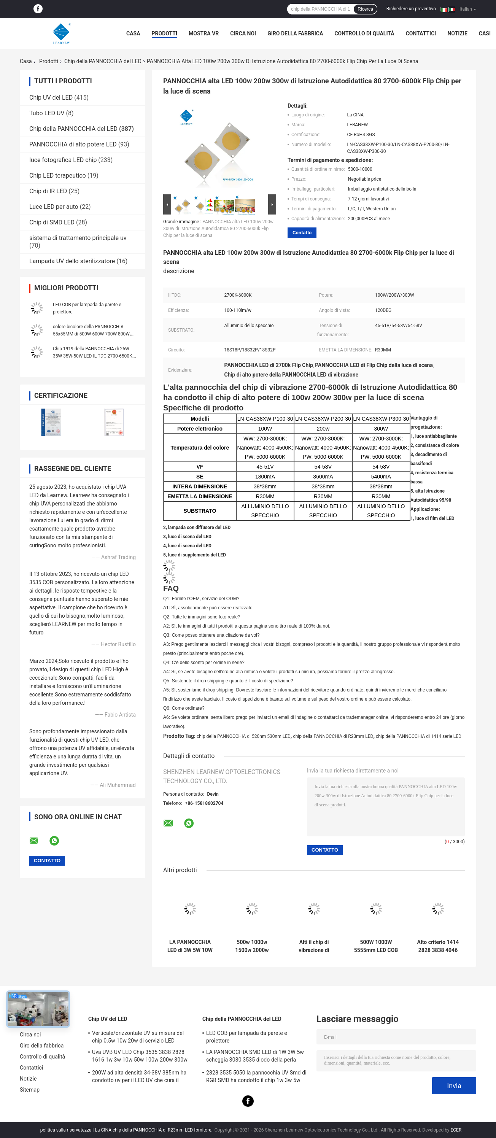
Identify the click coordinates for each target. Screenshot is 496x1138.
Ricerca (365, 9)
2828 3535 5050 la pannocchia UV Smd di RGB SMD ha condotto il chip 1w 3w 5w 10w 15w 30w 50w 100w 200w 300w (256, 1078)
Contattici (421, 33)
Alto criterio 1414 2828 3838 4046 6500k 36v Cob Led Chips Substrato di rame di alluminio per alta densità (438, 946)
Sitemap (30, 1090)
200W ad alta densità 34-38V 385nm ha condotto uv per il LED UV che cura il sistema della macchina (139, 1078)
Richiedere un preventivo (411, 8)
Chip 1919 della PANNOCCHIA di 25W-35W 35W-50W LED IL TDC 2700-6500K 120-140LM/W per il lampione (92, 356)
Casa (133, 33)
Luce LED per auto (53, 206)
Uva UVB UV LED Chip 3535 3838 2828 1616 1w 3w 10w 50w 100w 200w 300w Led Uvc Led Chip (140, 1057)
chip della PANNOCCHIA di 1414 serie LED (418, 736)
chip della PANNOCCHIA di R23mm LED (333, 736)
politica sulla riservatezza (66, 1130)
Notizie (457, 33)
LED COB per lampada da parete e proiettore (246, 1037)
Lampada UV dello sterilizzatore (72, 261)
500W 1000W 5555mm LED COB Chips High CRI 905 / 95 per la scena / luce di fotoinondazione (376, 946)
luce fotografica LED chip (63, 160)
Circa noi (243, 33)
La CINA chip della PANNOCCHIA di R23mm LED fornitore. (154, 1130)
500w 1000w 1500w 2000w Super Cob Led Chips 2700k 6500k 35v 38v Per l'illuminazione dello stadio (252, 946)
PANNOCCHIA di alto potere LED (73, 144)
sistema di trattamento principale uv (77, 238)
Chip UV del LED (51, 97)
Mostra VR (204, 33)
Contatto (302, 232)
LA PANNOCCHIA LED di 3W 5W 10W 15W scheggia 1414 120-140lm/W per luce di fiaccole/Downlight (190, 946)
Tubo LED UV (46, 113)
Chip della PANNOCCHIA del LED (102, 61)
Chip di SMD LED (52, 222)
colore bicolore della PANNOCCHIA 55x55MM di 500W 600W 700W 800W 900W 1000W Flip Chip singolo (91, 334)
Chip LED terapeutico (57, 175)
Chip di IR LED (48, 191)
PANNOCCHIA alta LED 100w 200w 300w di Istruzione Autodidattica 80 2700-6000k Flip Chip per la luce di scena (218, 228)
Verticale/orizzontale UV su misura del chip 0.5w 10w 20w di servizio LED (138, 1037)
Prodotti (165, 33)
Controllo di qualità (364, 33)
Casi (485, 33)
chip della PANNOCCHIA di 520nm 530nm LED (244, 736)
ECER (455, 1130)
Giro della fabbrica (295, 33)
